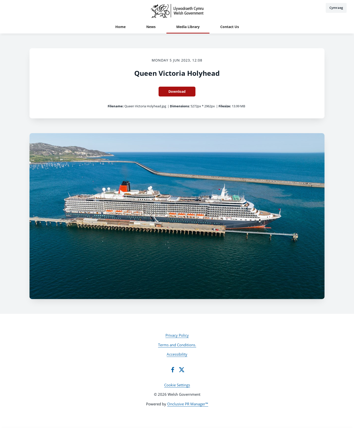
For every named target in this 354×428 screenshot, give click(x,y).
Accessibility (177, 354)
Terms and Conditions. (177, 344)
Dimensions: (180, 106)
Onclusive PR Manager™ (187, 403)
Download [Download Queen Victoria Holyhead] (177, 91)
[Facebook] (172, 369)
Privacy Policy (177, 335)
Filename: (116, 106)
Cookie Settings (177, 384)
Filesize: (225, 106)
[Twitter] (181, 369)
